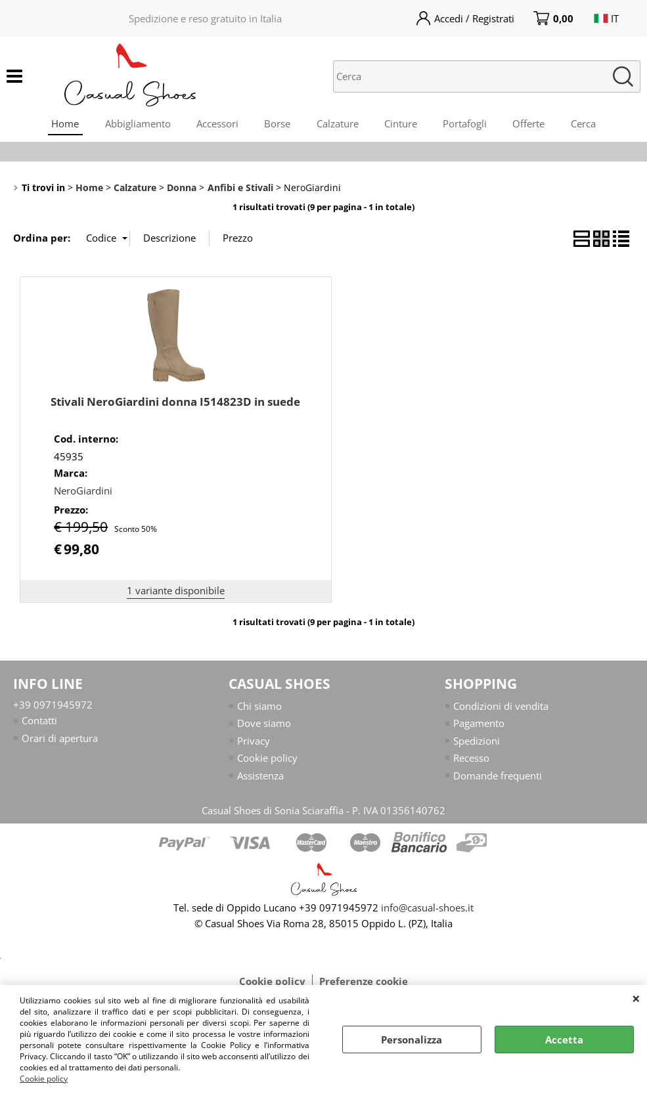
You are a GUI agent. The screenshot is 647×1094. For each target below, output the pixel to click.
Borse (277, 124)
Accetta (564, 1039)
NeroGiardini (83, 491)
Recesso (471, 759)
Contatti (39, 721)
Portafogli (466, 124)
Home (64, 124)
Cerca (585, 124)
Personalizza (411, 1039)
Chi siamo (259, 707)
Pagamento (478, 724)
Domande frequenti (497, 776)
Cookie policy (44, 1078)
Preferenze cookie (363, 982)
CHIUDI (636, 998)
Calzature (338, 124)
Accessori (217, 124)
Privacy (253, 742)
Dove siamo (264, 724)
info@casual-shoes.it (427, 908)
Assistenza (260, 776)
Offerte (530, 124)
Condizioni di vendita (500, 707)
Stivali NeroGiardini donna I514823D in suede (175, 402)
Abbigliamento (136, 124)
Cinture (401, 124)
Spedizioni (476, 742)
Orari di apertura (60, 739)
